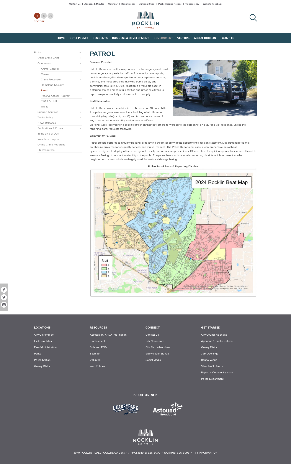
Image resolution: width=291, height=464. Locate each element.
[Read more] (215, 88)
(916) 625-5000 (150, 452)
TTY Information (205, 452)
